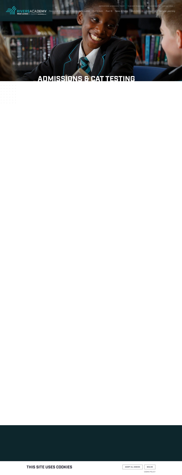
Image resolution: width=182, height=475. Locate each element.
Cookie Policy (149, 472)
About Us (42, 11)
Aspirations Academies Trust (112, 6)
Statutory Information (80, 11)
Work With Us (137, 11)
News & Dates (121, 11)
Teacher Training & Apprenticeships (144, 6)
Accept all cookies (132, 467)
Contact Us (151, 11)
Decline (150, 467)
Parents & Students (58, 11)
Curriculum (98, 11)
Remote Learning (167, 11)
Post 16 (109, 11)
